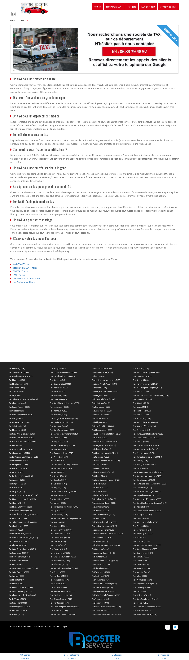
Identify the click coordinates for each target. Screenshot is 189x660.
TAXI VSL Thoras (20, 271)
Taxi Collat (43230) (140, 591)
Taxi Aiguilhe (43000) (58, 495)
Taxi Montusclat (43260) (59, 602)
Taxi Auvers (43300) (58, 503)
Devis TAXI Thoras (21, 264)
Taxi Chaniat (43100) (99, 518)
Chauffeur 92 (71, 658)
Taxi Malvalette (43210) (101, 579)
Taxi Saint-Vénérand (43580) (144, 480)
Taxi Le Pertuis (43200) (142, 530)
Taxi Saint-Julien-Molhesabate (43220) (148, 433)
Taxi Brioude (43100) (141, 403)
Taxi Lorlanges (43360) (142, 418)
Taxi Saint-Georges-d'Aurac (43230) (106, 460)
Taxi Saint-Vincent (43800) (19, 553)
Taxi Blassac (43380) (141, 380)
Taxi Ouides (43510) (16, 564)
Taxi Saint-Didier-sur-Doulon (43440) (64, 506)
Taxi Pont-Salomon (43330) (19, 556)
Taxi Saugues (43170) (17, 483)
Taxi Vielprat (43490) (141, 506)
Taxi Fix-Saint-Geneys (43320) (103, 514)
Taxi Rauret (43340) (16, 614)
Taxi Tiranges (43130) (141, 430)
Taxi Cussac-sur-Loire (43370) (62, 453)
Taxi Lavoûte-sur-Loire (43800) (104, 503)
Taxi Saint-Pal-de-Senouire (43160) (63, 614)
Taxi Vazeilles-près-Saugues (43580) (147, 387)
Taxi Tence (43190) (99, 376)
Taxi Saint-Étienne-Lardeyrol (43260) (23, 514)
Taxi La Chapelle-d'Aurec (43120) (104, 526)
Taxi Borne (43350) (57, 380)
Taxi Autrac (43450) (140, 407)
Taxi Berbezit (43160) (58, 476)
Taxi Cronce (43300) (16, 576)
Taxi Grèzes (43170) (58, 545)
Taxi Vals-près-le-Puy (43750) (20, 591)
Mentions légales (61, 626)
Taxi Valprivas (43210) (17, 426)
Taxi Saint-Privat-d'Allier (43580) (145, 599)
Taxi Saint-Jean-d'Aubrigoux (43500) (147, 499)
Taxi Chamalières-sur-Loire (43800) (147, 510)
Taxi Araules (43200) (17, 480)
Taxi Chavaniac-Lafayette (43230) (105, 453)
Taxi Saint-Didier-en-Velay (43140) (105, 560)
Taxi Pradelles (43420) (141, 610)
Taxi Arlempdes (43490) (101, 468)
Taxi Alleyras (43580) (58, 583)
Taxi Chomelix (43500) (17, 403)
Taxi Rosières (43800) (100, 602)
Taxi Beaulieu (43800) (58, 395)
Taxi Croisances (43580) (142, 487)
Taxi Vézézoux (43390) (59, 514)
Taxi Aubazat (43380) (141, 556)
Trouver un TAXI (114, 6)
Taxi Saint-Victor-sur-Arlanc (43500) (64, 568)
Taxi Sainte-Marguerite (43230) (145, 549)
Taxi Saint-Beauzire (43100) (61, 468)
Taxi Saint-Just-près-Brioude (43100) (64, 606)
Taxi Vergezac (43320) (59, 441)
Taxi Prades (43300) (16, 445)
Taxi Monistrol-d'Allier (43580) (103, 399)
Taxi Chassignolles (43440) (60, 384)
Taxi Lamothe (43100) (141, 572)
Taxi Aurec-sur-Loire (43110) (103, 472)
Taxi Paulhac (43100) (99, 437)
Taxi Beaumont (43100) (59, 387)
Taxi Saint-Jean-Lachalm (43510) (145, 522)
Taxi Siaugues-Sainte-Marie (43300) (64, 418)
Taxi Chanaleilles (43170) (101, 449)
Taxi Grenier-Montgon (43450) (20, 376)
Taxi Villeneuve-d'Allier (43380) (103, 591)
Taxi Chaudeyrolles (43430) (19, 453)
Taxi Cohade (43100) (141, 564)
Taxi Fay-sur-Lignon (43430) (144, 453)
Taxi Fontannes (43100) (142, 376)
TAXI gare (131, 6)
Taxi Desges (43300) (58, 368)
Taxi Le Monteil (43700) (18, 518)
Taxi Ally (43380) (15, 395)
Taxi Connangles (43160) (142, 587)
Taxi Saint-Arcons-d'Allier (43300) (22, 433)
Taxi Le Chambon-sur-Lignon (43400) (106, 380)
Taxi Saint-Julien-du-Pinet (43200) (146, 437)
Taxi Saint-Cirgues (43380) (19, 572)
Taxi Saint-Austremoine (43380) (145, 449)
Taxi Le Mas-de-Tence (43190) (20, 510)
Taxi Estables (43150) (141, 541)
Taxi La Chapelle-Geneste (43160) (63, 372)
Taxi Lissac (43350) (16, 487)
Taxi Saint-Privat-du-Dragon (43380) (64, 464)
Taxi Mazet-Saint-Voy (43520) (20, 506)
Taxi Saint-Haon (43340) (18, 602)
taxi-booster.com (24, 626)
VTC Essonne (117, 654)
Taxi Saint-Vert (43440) (59, 426)
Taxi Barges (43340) (58, 487)
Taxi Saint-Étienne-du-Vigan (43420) (106, 480)
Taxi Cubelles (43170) (58, 480)
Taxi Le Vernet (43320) (17, 599)
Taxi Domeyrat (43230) (59, 526)
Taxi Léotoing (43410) (58, 399)
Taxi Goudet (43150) (100, 418)
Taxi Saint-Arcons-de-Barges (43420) (23, 537)
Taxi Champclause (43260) (102, 430)
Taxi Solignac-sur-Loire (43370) (104, 445)
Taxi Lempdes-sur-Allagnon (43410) (64, 433)
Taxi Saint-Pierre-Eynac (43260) (21, 414)
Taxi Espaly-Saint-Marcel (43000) (146, 445)
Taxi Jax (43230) (139, 537)
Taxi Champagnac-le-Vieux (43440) (22, 595)
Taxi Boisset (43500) (17, 387)
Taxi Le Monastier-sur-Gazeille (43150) (148, 472)
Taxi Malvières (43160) (59, 610)
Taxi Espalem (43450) (58, 549)
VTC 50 (117, 658)
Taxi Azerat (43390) (99, 387)
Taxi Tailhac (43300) (140, 468)
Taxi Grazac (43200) (16, 410)
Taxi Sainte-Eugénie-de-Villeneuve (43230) (150, 483)
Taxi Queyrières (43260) (101, 537)
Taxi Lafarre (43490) (99, 491)
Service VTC (25, 658)
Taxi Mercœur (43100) (100, 599)
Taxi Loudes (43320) (141, 368)
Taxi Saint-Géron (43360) (18, 560)
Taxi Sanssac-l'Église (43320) (144, 426)
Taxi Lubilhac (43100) (58, 460)
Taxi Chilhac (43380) (99, 476)
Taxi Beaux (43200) (16, 472)
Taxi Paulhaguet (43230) (142, 579)
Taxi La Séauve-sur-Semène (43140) (23, 441)
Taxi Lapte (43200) (57, 510)
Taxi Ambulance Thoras (24, 281)
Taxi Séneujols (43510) (59, 564)
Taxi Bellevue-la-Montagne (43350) (147, 491)
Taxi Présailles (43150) (59, 457)
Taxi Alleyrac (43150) (17, 491)
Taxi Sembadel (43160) (142, 410)
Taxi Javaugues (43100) (142, 514)
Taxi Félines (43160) (99, 556)
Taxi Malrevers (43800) (18, 610)
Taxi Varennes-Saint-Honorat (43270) (23, 568)
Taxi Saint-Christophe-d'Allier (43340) (106, 606)
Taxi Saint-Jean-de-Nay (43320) (62, 445)
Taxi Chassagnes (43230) (143, 553)
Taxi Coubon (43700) (141, 518)
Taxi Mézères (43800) (17, 430)
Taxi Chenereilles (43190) (60, 537)
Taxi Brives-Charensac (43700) (21, 587)
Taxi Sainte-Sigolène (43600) (103, 530)
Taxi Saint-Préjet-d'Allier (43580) (104, 384)
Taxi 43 (21, 20)
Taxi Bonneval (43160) (58, 410)
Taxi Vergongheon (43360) (19, 606)
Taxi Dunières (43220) (100, 510)
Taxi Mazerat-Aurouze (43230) (145, 614)
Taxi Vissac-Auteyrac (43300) (103, 368)
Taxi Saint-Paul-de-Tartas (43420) (21, 437)
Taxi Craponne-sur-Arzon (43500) (63, 556)
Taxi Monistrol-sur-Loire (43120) (145, 384)
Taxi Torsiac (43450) (16, 391)
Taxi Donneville (163, 654)
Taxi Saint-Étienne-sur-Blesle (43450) (147, 457)
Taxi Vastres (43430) (141, 526)
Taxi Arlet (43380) (140, 576)
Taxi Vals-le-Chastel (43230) (61, 595)
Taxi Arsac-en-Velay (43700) (61, 530)
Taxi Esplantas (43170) (100, 576)
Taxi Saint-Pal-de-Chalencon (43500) (147, 545)
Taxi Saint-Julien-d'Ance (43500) (145, 422)
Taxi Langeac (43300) (100, 464)
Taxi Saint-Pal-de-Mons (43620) (62, 430)
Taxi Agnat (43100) (16, 530)
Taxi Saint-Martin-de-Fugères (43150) (65, 403)
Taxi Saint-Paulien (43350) (102, 410)
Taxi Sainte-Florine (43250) (19, 407)
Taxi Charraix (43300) (17, 503)
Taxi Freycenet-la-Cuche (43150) (21, 449)
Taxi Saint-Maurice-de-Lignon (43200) (64, 491)
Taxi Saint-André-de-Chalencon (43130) (107, 533)
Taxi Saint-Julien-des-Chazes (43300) (23, 399)
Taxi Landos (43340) (141, 414)
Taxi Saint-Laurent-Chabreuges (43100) (65, 518)
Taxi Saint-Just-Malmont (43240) (104, 583)
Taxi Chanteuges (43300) (18, 526)
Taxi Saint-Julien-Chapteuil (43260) (146, 372)
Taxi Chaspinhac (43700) (18, 464)
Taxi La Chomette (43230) (60, 553)
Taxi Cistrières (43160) (100, 457)
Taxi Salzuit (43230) (57, 522)
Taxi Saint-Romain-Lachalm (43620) (22, 549)
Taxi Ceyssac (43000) (58, 483)
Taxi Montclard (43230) (59, 576)
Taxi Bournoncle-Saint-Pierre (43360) (23, 495)
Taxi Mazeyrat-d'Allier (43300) (144, 464)
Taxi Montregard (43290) (143, 533)
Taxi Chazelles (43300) (100, 568)
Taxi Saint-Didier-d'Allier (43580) (104, 522)
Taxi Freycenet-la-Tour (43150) (145, 583)
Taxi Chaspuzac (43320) (18, 545)
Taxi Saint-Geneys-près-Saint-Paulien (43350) (151, 395)
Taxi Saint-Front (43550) (101, 414)
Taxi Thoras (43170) (140, 602)
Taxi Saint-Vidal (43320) (101, 564)
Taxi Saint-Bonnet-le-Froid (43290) (105, 441)
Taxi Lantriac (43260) (141, 441)
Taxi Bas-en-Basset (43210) (19, 422)
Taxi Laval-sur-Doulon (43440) (103, 553)
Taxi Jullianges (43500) (142, 595)
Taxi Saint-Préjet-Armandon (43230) (147, 606)
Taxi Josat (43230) (57, 391)
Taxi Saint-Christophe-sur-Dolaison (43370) (150, 503)
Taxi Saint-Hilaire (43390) (59, 499)
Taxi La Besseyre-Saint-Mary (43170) (106, 433)
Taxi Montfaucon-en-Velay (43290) (22, 499)
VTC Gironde (25, 654)
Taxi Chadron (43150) (58, 437)
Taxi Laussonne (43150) (59, 407)
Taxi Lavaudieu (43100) (101, 610)
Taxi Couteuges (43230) (101, 407)
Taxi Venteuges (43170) (142, 399)
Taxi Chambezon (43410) (18, 460)
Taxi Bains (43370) (57, 472)
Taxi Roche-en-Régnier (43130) (21, 476)
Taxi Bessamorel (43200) (60, 560)
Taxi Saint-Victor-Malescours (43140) (106, 614)
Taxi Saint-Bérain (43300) (60, 533)
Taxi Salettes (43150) (141, 568)
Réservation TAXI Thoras (24, 267)
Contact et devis (168, 6)
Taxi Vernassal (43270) (100, 506)
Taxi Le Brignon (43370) (101, 403)
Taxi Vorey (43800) (16, 418)
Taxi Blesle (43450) (16, 583)
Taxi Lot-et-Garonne (71, 654)
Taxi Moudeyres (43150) (18, 384)
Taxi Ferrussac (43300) (18, 468)
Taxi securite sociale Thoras (26, 278)
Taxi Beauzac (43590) (58, 414)
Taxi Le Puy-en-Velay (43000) (20, 533)
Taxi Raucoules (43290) (59, 449)
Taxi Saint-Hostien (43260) (19, 541)
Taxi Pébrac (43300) (141, 391)
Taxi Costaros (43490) (100, 549)
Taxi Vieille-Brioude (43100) (102, 372)
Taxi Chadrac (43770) (100, 541)
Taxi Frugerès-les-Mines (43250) (146, 495)
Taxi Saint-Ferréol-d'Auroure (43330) (106, 595)
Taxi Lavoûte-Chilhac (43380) (103, 426)
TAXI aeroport (148, 6)
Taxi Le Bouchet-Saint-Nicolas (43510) (24, 457)
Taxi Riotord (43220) (99, 487)
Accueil (97, 6)
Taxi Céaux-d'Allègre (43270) (61, 599)
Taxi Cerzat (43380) (57, 572)
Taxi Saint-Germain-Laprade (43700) (147, 476)
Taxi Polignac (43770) (100, 395)
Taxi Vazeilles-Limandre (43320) (62, 376)
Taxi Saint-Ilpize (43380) (101, 572)
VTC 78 (163, 658)
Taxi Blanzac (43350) (17, 380)
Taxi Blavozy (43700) (17, 368)
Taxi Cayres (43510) (141, 560)
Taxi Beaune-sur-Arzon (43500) (62, 591)
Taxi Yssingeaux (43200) (59, 579)
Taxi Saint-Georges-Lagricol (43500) (23, 522)
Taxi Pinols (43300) (99, 483)
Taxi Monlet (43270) (16, 579)
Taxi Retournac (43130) (59, 587)
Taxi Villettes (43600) (100, 495)
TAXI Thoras (18, 274)
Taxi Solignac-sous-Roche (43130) (105, 391)
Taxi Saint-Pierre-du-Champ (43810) (106, 545)
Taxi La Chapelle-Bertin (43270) (104, 499)
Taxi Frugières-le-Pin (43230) (61, 422)
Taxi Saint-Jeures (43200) (19, 372)
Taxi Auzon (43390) (140, 460)
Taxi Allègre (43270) (99, 422)
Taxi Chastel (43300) (58, 541)
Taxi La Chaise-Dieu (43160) (102, 587)
